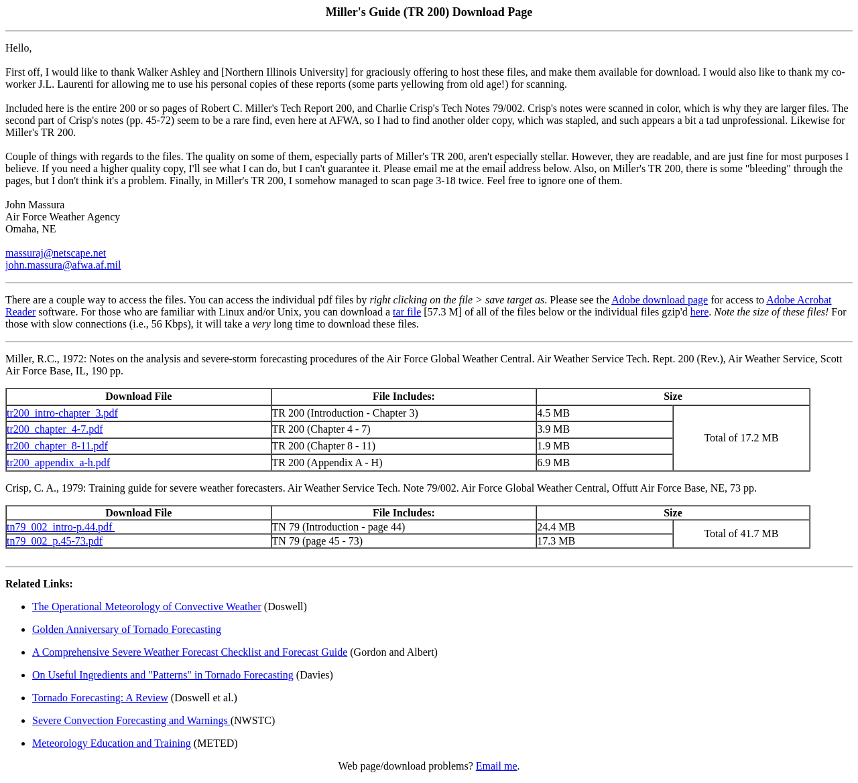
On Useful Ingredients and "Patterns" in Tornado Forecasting (163, 675)
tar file (407, 311)
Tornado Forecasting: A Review (100, 697)
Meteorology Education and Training (111, 743)
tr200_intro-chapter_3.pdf (62, 413)
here (699, 311)
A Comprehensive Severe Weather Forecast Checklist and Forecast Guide (189, 652)
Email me (496, 766)
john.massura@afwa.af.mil (63, 265)
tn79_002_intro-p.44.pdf (61, 526)
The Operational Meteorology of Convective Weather (146, 606)
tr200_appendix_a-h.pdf (58, 462)
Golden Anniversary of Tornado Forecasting (126, 629)
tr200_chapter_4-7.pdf (55, 429)
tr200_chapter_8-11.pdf (57, 445)
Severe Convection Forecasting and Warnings (131, 720)
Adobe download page (659, 299)
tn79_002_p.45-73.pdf (55, 541)
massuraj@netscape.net (55, 253)
